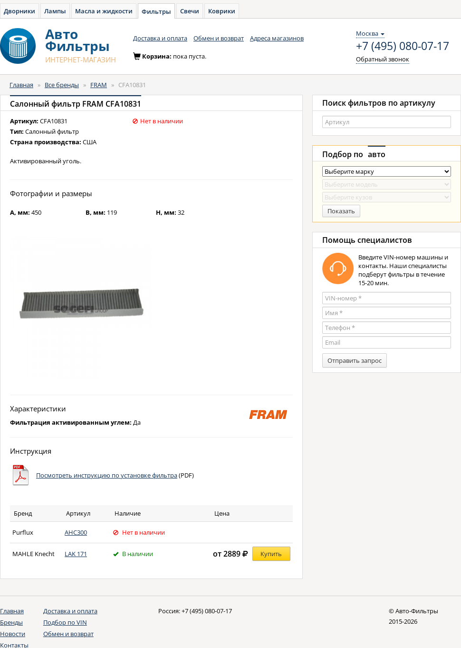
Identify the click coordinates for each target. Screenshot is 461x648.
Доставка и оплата (160, 38)
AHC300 (76, 532)
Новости (12, 633)
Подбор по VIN (65, 622)
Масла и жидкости (104, 11)
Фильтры (156, 11)
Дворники (19, 11)
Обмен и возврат (218, 38)
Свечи (189, 11)
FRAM (98, 84)
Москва (370, 33)
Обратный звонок (382, 59)
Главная (21, 84)
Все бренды (62, 84)
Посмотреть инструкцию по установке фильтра (106, 475)
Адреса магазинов (277, 38)
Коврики (221, 11)
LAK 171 (76, 553)
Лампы (55, 11)
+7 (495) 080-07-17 (402, 46)
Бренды (11, 622)
